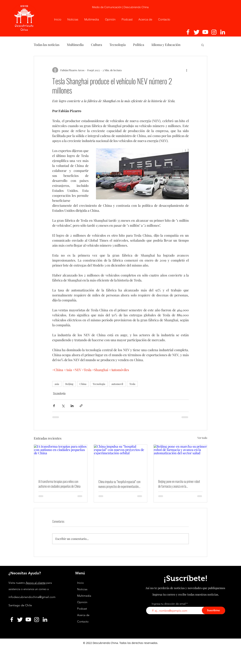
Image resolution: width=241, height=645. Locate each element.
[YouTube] (205, 32)
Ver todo (202, 438)
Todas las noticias (46, 44)
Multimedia (75, 44)
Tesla (132, 384)
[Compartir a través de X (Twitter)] (63, 405)
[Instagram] (214, 32)
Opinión (82, 602)
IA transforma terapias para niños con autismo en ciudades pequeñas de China (59, 484)
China (83, 384)
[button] (202, 44)
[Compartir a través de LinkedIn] (72, 405)
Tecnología (117, 44)
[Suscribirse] (213, 610)
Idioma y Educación (166, 44)
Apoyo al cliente (36, 583)
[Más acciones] (186, 70)
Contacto (83, 621)
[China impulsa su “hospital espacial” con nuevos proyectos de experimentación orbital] (120, 460)
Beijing (69, 384)
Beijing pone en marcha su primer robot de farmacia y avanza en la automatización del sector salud (179, 484)
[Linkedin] (222, 32)
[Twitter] (196, 32)
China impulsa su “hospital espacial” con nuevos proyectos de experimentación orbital (119, 484)
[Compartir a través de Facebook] (54, 405)
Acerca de (83, 615)
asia (57, 384)
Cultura (96, 44)
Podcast (82, 608)
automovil (117, 384)
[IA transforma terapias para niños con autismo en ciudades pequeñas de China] (60, 460)
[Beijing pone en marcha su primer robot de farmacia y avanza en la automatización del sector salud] (180, 460)
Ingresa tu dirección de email (169, 603)
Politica (138, 44)
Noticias (82, 589)
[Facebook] (188, 32)
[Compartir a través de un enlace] (81, 405)
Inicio (80, 583)
